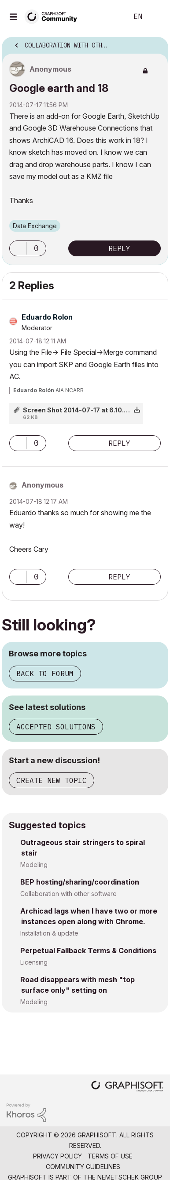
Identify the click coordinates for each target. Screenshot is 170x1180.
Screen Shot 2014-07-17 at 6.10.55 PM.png (90, 410)
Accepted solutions (56, 726)
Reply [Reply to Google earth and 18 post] (119, 248)
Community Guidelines (83, 1166)
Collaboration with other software (68, 893)
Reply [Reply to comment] (119, 443)
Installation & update (49, 933)
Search (108, 16)
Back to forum (45, 673)
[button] (18, 248)
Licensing (34, 962)
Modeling (34, 864)
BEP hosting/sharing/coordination (79, 882)
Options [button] (156, 43)
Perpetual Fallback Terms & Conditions (88, 950)
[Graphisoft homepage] (127, 1087)
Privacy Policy (57, 1156)
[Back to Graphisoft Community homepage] (53, 16)
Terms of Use (110, 1156)
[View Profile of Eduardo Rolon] (47, 317)
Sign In (155, 17)
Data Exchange (35, 225)
